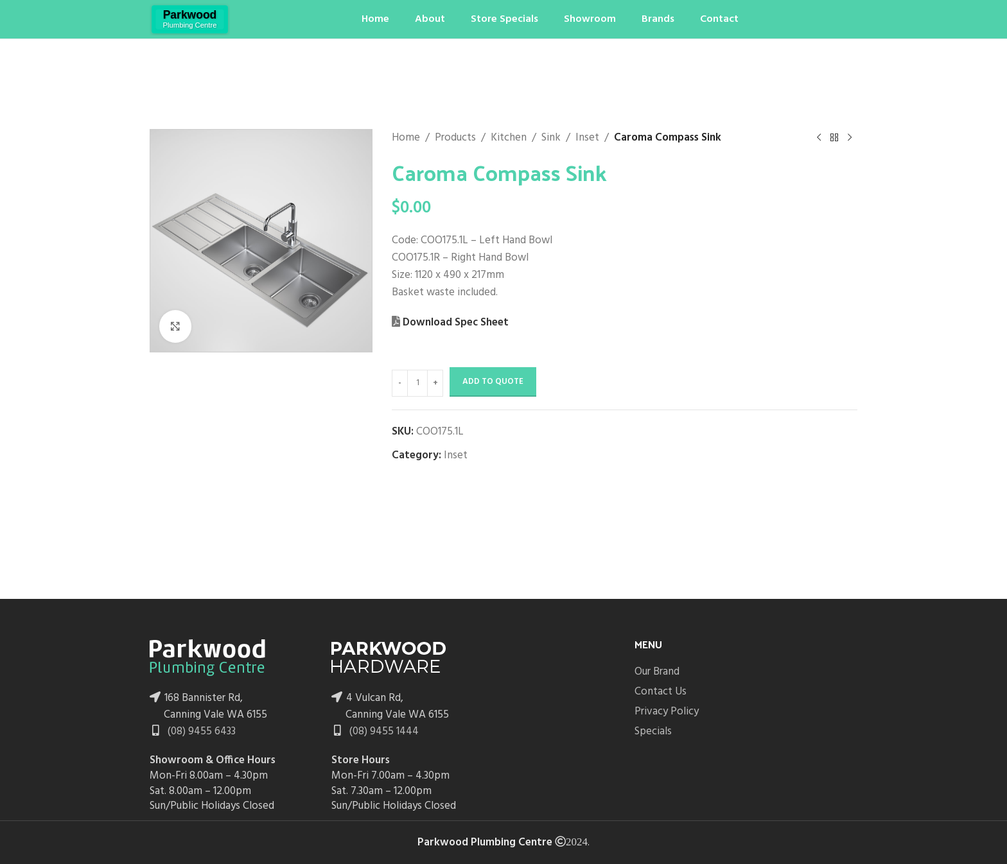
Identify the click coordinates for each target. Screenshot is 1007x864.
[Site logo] (190, 19)
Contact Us (661, 691)
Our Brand (657, 671)
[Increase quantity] (435, 383)
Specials (653, 731)
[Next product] (850, 138)
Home (406, 137)
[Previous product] (819, 138)
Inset (587, 137)
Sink (551, 137)
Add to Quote (492, 381)
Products (455, 137)
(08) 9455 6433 (200, 731)
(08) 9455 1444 (383, 731)
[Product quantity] (417, 383)
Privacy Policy (667, 711)
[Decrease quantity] (400, 383)
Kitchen (509, 137)
